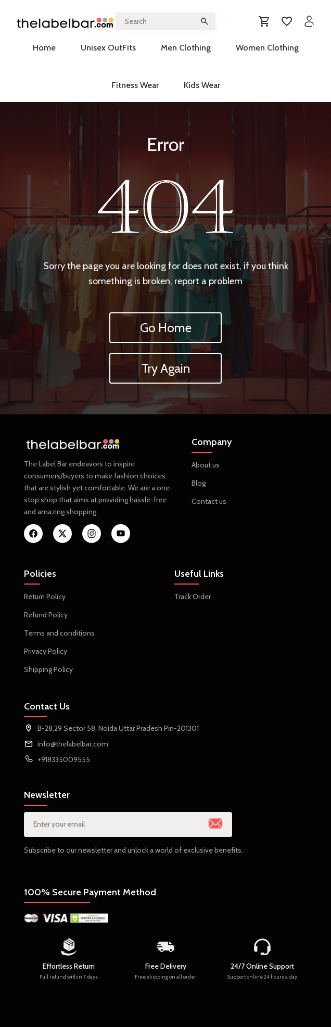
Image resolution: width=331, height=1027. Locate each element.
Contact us (209, 501)
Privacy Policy (45, 651)
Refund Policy (46, 614)
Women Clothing (267, 48)
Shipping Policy (48, 669)
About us (206, 465)
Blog (199, 483)
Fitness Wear (135, 85)
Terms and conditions (59, 633)
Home (44, 48)
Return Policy (45, 596)
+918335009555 (63, 759)
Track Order (192, 596)
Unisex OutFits (108, 48)
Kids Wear (202, 85)
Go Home (166, 327)
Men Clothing (186, 48)
